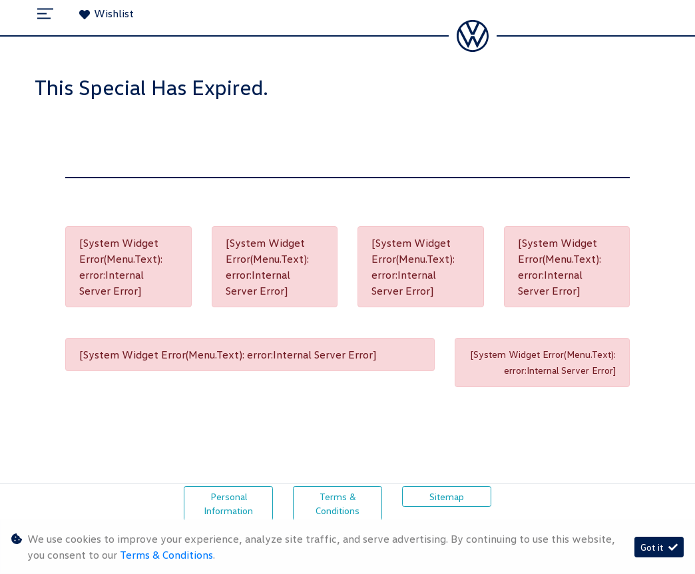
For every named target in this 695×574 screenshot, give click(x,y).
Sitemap (446, 496)
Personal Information (228, 503)
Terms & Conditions (337, 503)
